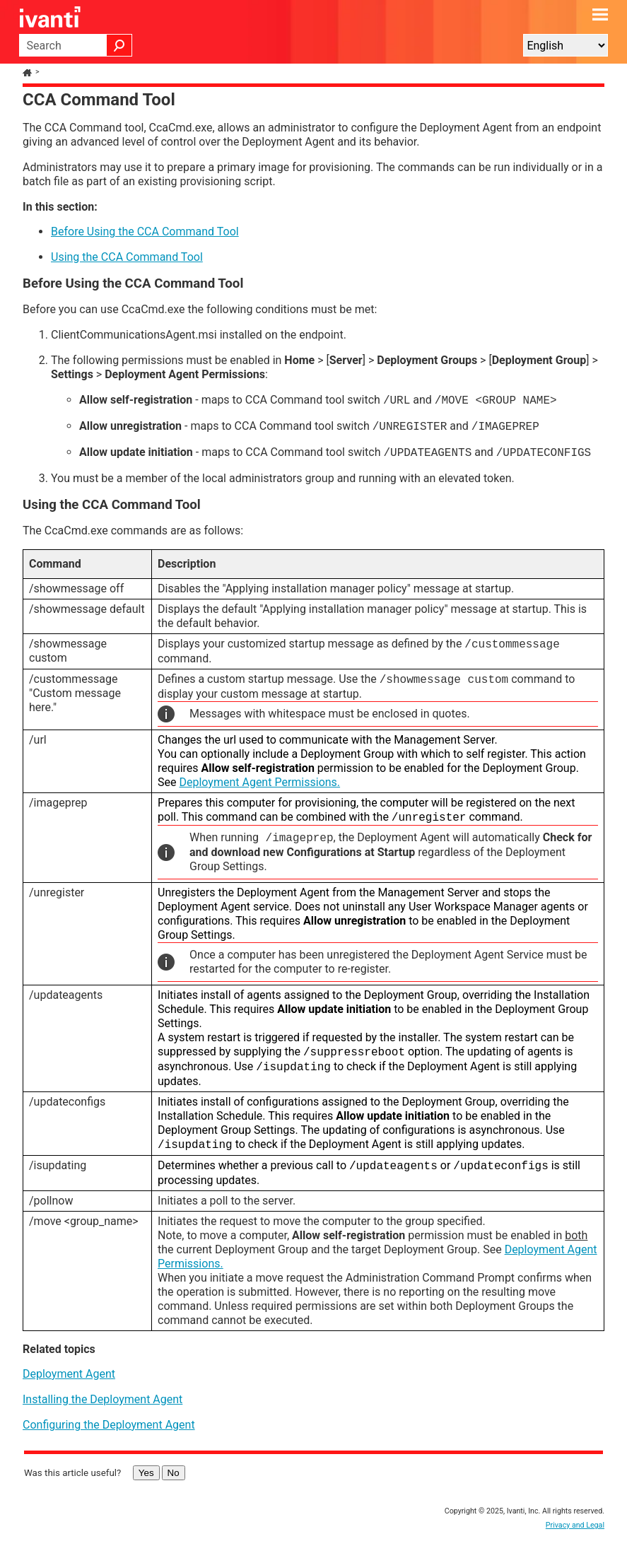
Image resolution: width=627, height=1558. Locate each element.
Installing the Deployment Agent (102, 1399)
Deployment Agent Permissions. (259, 782)
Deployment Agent (69, 1374)
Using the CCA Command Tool (127, 257)
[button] (119, 45)
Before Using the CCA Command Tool (145, 231)
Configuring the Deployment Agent (109, 1424)
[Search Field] (75, 45)
